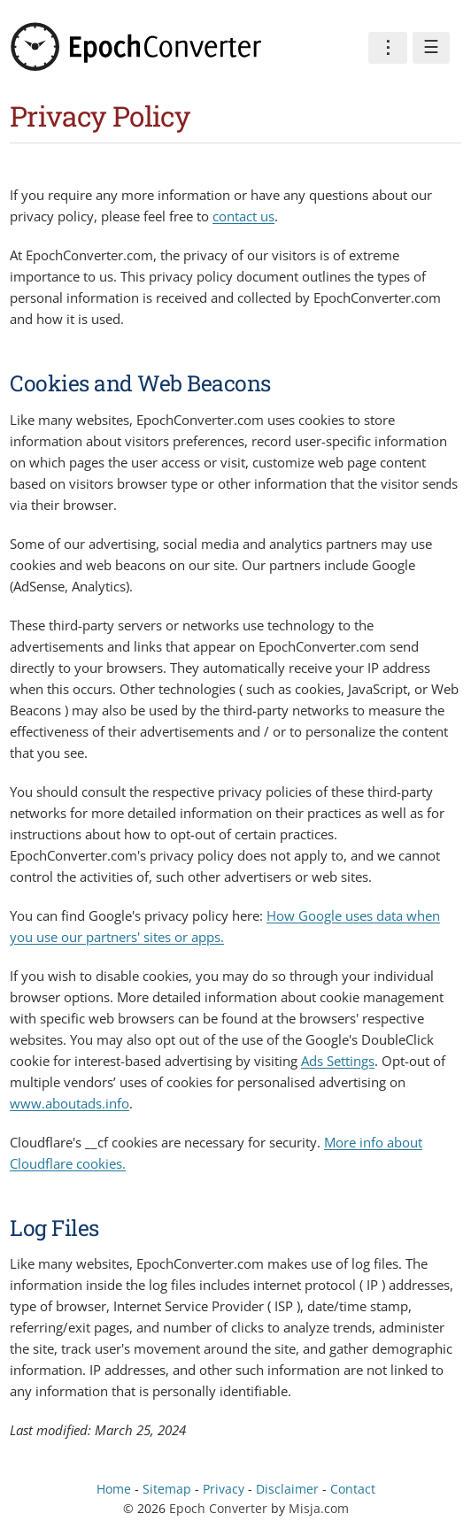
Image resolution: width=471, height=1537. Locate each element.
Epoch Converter (218, 1509)
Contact (352, 1489)
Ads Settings (337, 1061)
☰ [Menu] (431, 47)
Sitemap (167, 1489)
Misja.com (319, 1509)
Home (114, 1489)
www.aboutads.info (69, 1103)
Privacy (223, 1489)
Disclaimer (287, 1489)
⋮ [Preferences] (388, 47)
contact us (243, 216)
